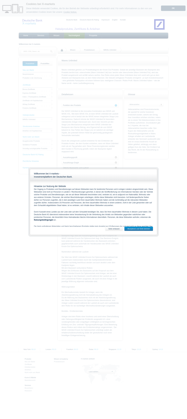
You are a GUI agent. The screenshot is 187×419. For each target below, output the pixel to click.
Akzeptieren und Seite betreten (138, 229)
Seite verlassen (114, 229)
